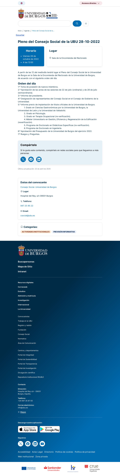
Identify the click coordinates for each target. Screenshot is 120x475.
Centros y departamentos (28, 350)
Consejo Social (24, 334)
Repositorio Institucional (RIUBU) (31, 377)
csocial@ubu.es (27, 215)
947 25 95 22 (26, 205)
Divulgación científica (26, 373)
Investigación (23, 300)
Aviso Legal (37, 452)
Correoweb (22, 287)
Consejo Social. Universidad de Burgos (38, 187)
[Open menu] (85, 23)
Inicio (20, 31)
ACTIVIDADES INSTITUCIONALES (36, 232)
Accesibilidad (24, 452)
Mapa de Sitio (25, 266)
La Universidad (24, 309)
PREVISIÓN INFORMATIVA (64, 232)
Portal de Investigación (27, 368)
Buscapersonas (26, 261)
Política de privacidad (85, 452)
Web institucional (26, 456)
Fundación (22, 330)
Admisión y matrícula (27, 296)
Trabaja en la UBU (25, 321)
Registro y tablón (25, 325)
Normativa (22, 339)
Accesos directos (89, 3)
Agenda (27, 31)
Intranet (22, 271)
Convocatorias (23, 316)
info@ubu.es (23, 408)
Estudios (21, 291)
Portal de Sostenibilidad (27, 359)
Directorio (49, 452)
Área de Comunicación (27, 343)
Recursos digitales (25, 282)
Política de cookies (64, 452)
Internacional (23, 305)
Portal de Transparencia (27, 364)
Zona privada (41, 456)
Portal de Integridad (26, 355)
